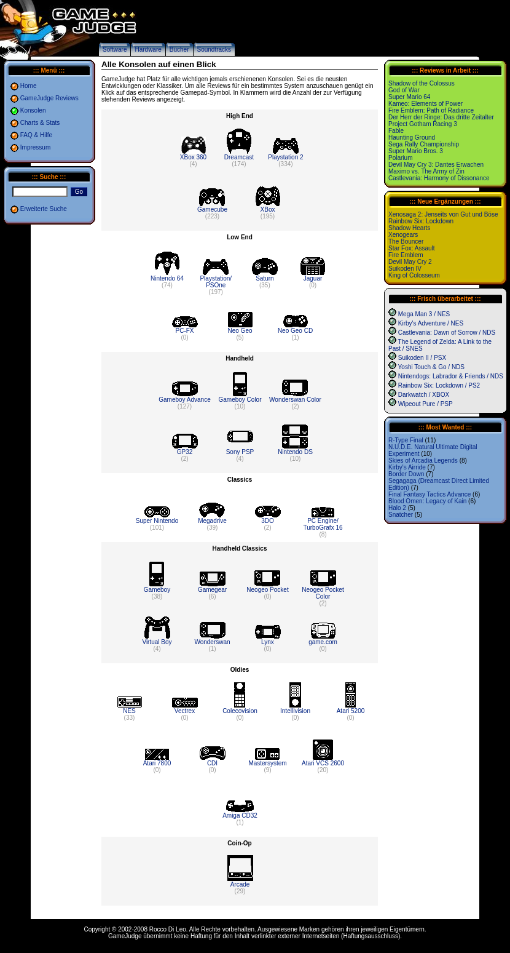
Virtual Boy (156, 642)
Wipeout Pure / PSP (425, 404)
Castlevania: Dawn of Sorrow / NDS (446, 332)
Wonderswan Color (295, 399)
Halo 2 (397, 507)
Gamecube (212, 209)
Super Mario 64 (409, 97)
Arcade (240, 884)
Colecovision (239, 711)
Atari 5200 (351, 711)
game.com (322, 642)
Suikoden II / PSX (422, 357)
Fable (396, 130)
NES (129, 711)
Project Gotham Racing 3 (422, 124)
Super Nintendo (157, 520)
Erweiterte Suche (43, 208)
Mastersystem (267, 763)
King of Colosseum (414, 275)
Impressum (35, 147)
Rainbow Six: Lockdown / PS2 (439, 385)
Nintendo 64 (167, 278)
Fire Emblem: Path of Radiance (431, 110)
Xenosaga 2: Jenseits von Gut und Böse (443, 214)
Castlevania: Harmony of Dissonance (439, 178)
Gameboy (157, 589)
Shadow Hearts (409, 228)
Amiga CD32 (239, 815)
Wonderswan (212, 642)
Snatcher (400, 514)
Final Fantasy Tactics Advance (429, 494)
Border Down (406, 474)
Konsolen (33, 110)
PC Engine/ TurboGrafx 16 (322, 524)
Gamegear (212, 589)
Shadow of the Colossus (421, 83)
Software (115, 49)
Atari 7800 (157, 763)
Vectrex (185, 711)
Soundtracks (214, 49)
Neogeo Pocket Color (322, 593)
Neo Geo (239, 330)
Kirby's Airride (407, 467)
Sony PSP (240, 452)
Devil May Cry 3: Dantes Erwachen (436, 164)
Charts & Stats (40, 122)
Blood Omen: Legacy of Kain (427, 501)
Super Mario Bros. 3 (415, 151)
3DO (267, 520)
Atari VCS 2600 (323, 763)
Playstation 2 (285, 157)
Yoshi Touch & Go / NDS (431, 367)
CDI (212, 763)
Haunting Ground (411, 137)
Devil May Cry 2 (410, 261)
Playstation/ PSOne (216, 282)
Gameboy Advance (185, 399)
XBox (268, 209)
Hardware (148, 49)
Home (28, 85)
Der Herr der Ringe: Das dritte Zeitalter (441, 117)
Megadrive (212, 520)
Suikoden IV (405, 268)
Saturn (264, 278)
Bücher (179, 49)
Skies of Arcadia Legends (423, 460)
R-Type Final (405, 440)
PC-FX (185, 330)
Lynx (267, 642)
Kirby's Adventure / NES (430, 323)
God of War (404, 90)
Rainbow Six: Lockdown (420, 221)
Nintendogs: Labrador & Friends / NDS (450, 376)
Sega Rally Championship (423, 144)
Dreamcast (239, 157)
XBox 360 (193, 157)
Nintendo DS (295, 452)
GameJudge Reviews (49, 98)
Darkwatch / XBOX (423, 394)
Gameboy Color (239, 399)
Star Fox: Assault (411, 248)
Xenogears (403, 234)
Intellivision (295, 711)
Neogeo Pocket (267, 589)
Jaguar (313, 278)
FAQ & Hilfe (36, 135)
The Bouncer (405, 241)
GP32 (185, 452)
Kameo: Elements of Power (425, 103)
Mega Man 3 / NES (424, 314)
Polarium (400, 157)
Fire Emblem (405, 255)
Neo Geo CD (295, 330)
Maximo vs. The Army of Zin (426, 171)
